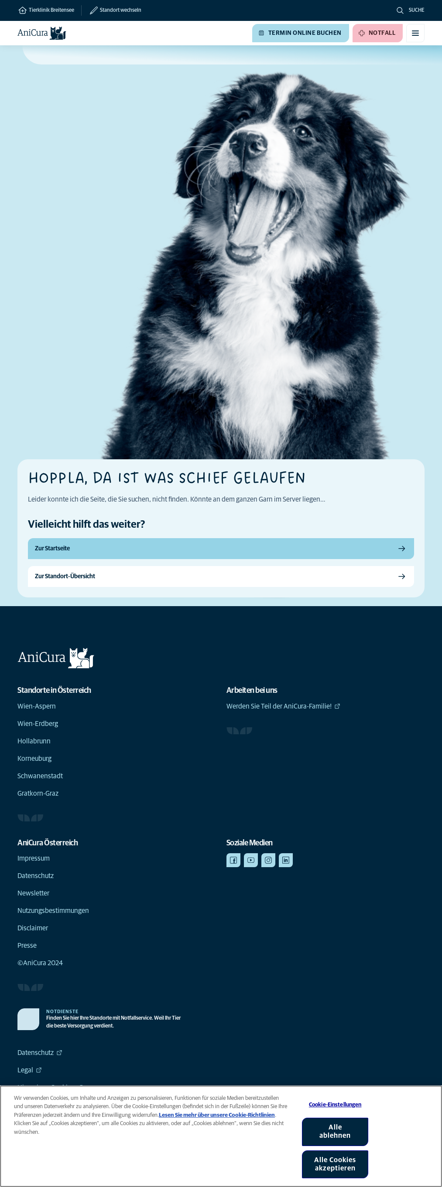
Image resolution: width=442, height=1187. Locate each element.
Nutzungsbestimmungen (53, 910)
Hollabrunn (34, 741)
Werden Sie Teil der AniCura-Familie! (283, 706)
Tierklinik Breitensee (45, 10)
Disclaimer (32, 928)
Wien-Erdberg (37, 723)
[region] (221, 1136)
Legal (29, 1070)
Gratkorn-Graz (37, 793)
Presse (27, 945)
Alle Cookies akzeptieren (335, 1164)
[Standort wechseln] (111, 10)
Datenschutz (35, 875)
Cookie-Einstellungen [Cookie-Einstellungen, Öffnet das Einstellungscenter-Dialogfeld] (335, 1105)
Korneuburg (34, 758)
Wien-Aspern (36, 706)
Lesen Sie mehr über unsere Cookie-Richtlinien (217, 1115)
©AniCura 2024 (40, 963)
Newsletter (33, 893)
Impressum (33, 858)
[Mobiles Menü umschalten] (415, 33)
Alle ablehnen (335, 1131)
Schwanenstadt (40, 776)
